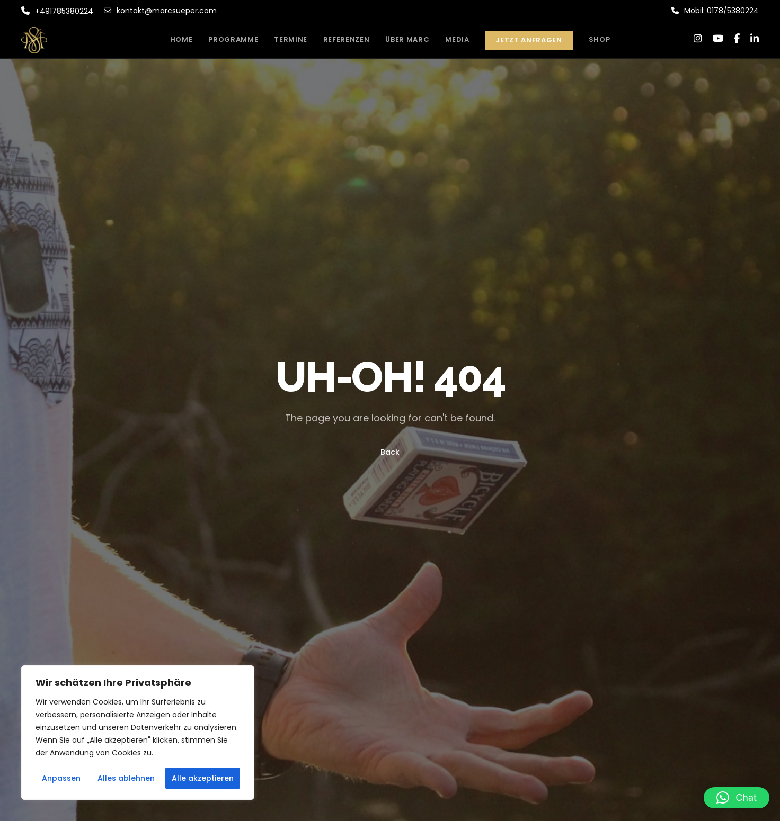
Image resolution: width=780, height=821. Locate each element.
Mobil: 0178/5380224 (715, 10)
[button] (736, 797)
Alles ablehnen (126, 778)
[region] (137, 732)
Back (390, 452)
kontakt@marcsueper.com (160, 10)
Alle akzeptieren (203, 778)
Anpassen (61, 778)
